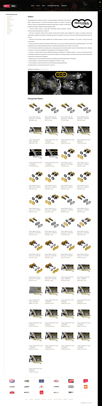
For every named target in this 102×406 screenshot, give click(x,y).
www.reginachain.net (44, 69)
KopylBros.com (85, 402)
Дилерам (64, 5)
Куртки (8, 22)
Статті (26, 399)
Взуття (8, 18)
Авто (32, 5)
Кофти (8, 21)
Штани (8, 33)
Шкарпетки (9, 30)
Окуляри (9, 23)
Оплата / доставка (58, 399)
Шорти (8, 32)
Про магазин (37, 399)
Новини (31, 399)
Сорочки (9, 26)
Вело (43, 5)
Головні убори (10, 19)
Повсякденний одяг (53, 5)
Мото (38, 5)
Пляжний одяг (10, 25)
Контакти (44, 399)
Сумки (8, 28)
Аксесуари (9, 16)
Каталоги (50, 399)
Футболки (9, 29)
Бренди (65, 399)
